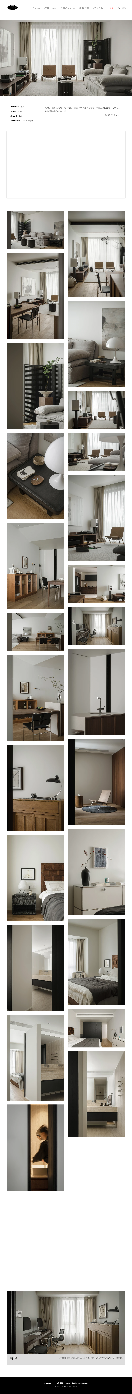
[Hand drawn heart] (12, 8)
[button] (111, 7)
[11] (64, 92)
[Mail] (115, 8)
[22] (67, 92)
